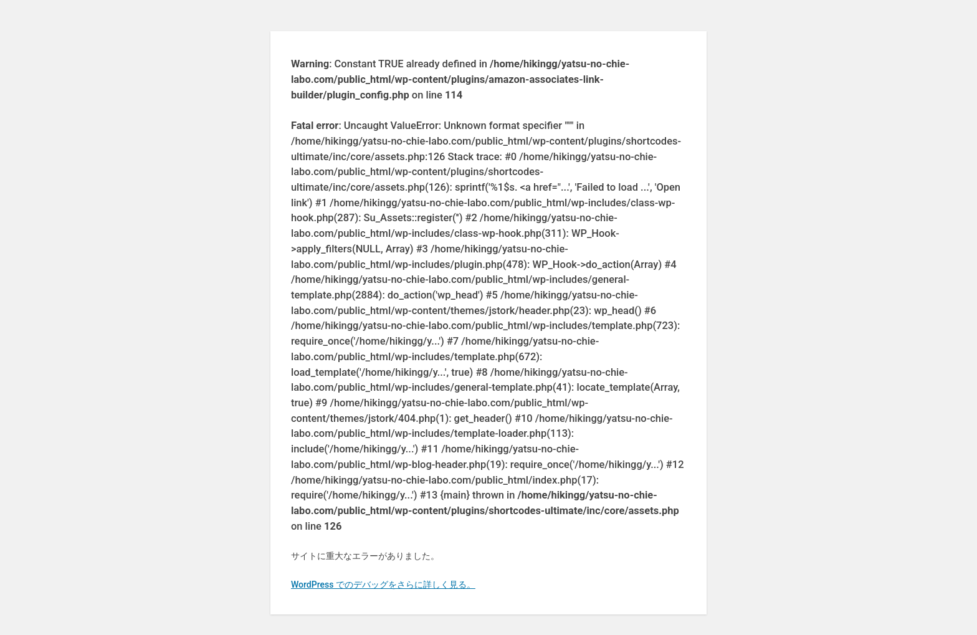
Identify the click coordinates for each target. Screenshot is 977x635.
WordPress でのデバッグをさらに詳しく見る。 (383, 585)
